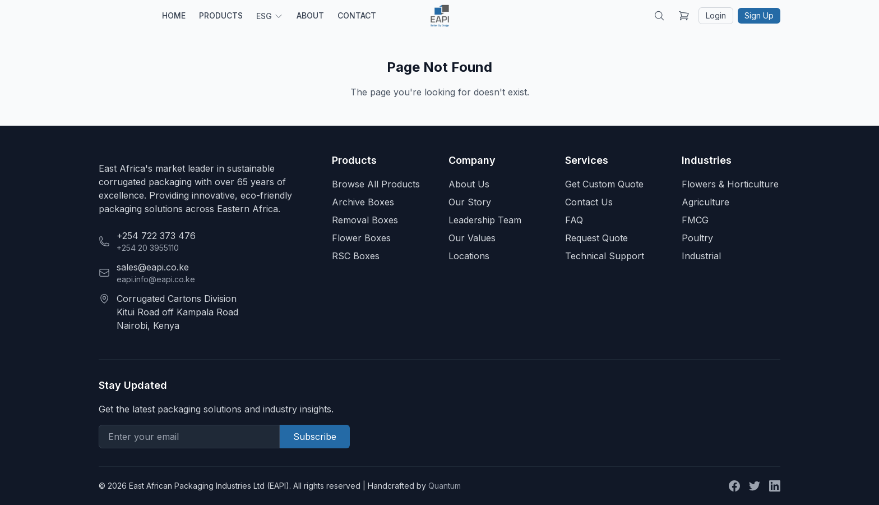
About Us (468, 184)
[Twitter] (754, 486)
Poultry (697, 238)
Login (716, 15)
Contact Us (589, 202)
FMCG (695, 220)
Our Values (472, 238)
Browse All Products (376, 184)
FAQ (574, 220)
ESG (269, 16)
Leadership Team (484, 220)
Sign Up (759, 15)
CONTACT (356, 15)
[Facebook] (734, 486)
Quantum (444, 485)
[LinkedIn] (774, 486)
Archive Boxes (363, 202)
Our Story (469, 202)
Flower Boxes (361, 238)
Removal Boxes (365, 220)
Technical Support (604, 255)
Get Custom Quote (604, 184)
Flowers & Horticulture (730, 184)
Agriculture (705, 202)
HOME (174, 15)
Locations (468, 255)
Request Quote (596, 238)
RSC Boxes (356, 255)
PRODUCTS (221, 15)
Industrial (701, 255)
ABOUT (310, 15)
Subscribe (314, 436)
